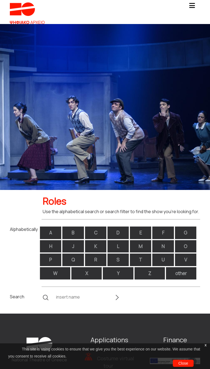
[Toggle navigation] (192, 7)
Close (183, 363)
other (181, 273)
